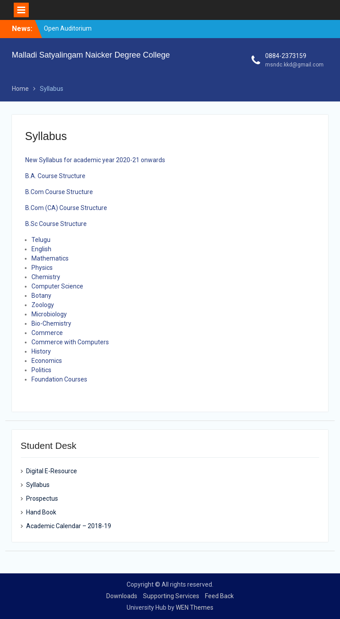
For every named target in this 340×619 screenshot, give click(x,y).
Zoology (42, 304)
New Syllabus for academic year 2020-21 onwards (95, 160)
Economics (46, 360)
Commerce (47, 332)
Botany (41, 295)
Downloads (121, 596)
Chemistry (45, 276)
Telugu (40, 239)
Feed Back (219, 596)
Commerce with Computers (70, 342)
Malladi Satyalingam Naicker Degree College (91, 55)
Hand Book (41, 512)
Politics (41, 370)
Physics (42, 267)
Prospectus (42, 498)
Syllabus (38, 484)
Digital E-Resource (51, 471)
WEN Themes (194, 607)
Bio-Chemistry (51, 323)
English (41, 249)
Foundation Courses (59, 379)
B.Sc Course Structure (56, 223)
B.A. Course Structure (55, 175)
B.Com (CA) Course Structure (66, 207)
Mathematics (50, 258)
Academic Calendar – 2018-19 (68, 525)
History (41, 351)
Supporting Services (171, 596)
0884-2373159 (285, 55)
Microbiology (49, 314)
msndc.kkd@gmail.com (294, 65)
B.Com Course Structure (59, 191)
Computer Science (57, 286)
